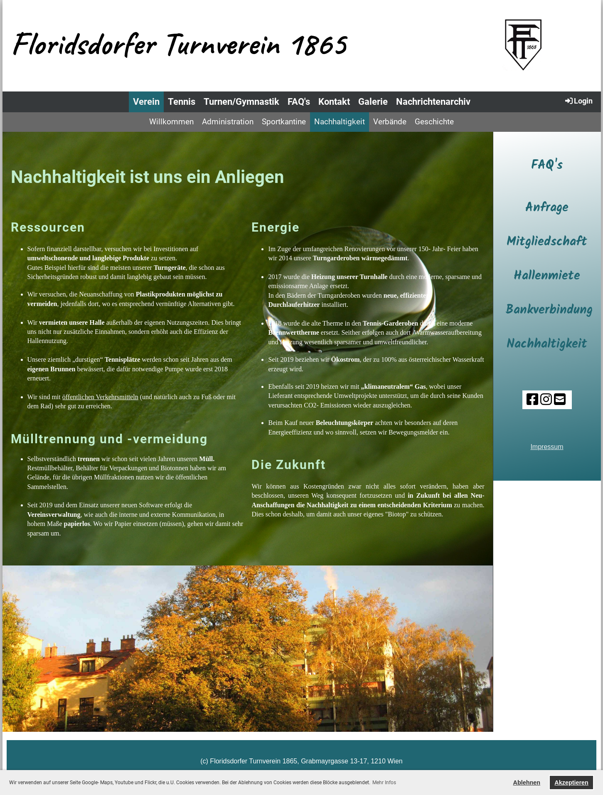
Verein (146, 101)
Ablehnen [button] (527, 782)
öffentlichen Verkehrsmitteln (100, 396)
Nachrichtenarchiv (433, 101)
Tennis (181, 101)
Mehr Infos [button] (384, 782)
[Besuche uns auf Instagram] (545, 399)
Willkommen (171, 121)
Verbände (389, 121)
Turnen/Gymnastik (241, 101)
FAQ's (299, 101)
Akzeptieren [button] (571, 782)
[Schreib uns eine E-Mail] (559, 399)
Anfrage (547, 208)
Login (578, 101)
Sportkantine (284, 121)
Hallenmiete (547, 276)
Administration (228, 121)
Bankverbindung (549, 310)
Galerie (373, 101)
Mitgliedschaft (547, 242)
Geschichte (434, 121)
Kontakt (334, 101)
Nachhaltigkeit (339, 121)
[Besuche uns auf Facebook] (532, 399)
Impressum (546, 446)
